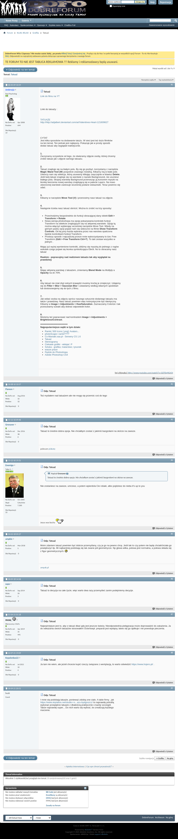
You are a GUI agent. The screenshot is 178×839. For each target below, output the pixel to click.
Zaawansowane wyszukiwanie (162, 25)
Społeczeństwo (27, 25)
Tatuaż (14, 74)
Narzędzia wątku (147, 80)
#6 (172, 579)
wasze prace (51, 349)
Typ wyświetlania (165, 80)
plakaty (52, 448)
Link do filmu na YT (50, 96)
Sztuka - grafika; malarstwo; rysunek (63, 347)
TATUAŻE (45, 119)
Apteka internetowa (75, 766)
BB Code (49, 792)
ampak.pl (44, 567)
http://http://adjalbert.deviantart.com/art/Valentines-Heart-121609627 (74, 122)
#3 (172, 419)
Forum (10, 32)
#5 (172, 534)
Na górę (170, 758)
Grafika (36, 32)
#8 (172, 652)
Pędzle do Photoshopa (56, 352)
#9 (172, 688)
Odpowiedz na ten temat (20, 69)
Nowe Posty (12, 20)
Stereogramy (51, 341)
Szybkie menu (55, 25)
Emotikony (50, 795)
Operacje (41, 25)
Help (152, 2)
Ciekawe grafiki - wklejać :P (58, 344)
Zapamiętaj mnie (117, 6)
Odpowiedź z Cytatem (163, 378)
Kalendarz (14, 25)
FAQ (6, 25)
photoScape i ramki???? (57, 334)
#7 (172, 614)
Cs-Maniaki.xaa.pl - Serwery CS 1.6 (63, 336)
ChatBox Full (69, 25)
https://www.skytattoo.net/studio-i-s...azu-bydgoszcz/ (66, 702)
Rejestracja (165, 2)
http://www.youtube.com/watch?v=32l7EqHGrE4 (150, 372)
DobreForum (148, 817)
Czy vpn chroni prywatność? (99, 766)
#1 (172, 84)
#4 (172, 460)
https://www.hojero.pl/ (142, 664)
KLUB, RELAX (23, 32)
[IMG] (48, 798)
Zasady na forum (53, 805)
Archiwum (159, 817)
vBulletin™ (88, 830)
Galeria (27, 20)
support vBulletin (101, 834)
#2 (172, 384)
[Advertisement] (89, 43)
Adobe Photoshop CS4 (56, 354)
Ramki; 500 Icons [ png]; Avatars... (62, 331)
